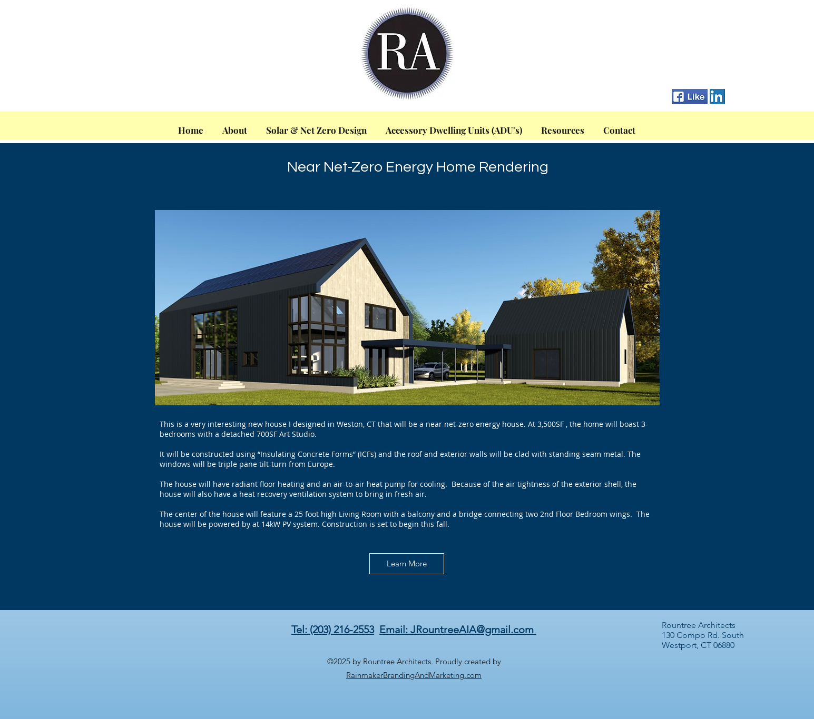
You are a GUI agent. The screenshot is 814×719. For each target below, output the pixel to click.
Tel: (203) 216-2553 (332, 629)
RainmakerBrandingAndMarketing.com (414, 675)
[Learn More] (406, 563)
